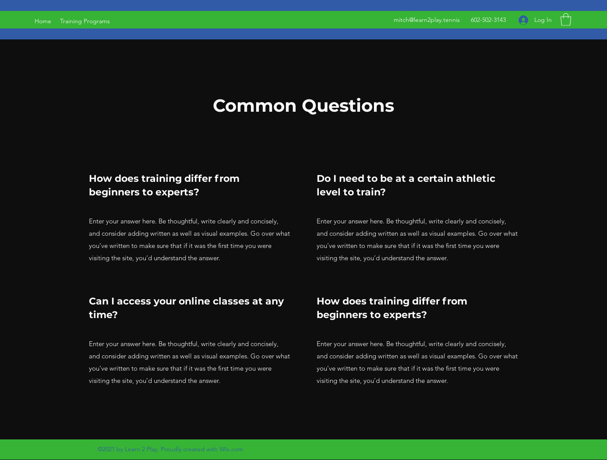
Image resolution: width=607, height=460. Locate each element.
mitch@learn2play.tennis (427, 20)
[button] (566, 19)
